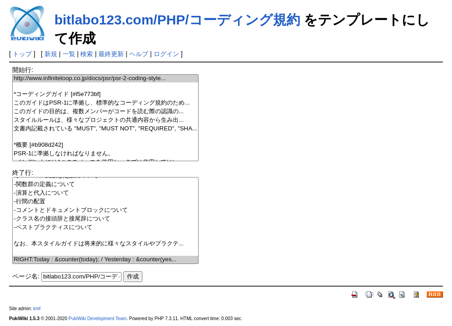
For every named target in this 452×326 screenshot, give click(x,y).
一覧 (69, 54)
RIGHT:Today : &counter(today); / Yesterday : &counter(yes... (105, 260)
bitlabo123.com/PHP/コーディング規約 (177, 19)
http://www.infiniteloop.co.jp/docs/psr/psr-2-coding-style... (105, 78)
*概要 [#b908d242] (105, 145)
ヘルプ (138, 54)
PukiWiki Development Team (97, 318)
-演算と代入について (105, 193)
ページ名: (25, 276)
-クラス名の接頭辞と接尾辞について (105, 219)
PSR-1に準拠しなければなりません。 (105, 153)
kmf (36, 308)
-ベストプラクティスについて (105, 227)
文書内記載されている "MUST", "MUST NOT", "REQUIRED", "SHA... (105, 129)
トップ (22, 54)
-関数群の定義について (105, 184)
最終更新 (111, 54)
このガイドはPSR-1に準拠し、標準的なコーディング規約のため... (105, 103)
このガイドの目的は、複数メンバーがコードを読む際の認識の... (105, 111)
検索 (86, 54)
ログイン (166, 54)
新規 (50, 54)
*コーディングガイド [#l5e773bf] (105, 94)
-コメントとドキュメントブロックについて (105, 210)
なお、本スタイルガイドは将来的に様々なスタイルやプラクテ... (105, 244)
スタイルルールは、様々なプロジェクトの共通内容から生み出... (105, 120)
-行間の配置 (105, 201)
